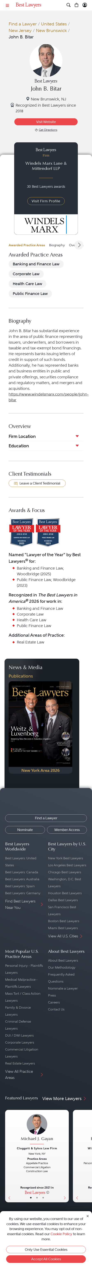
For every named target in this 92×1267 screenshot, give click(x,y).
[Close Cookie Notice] (87, 1215)
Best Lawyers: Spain (20, 886)
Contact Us (56, 1009)
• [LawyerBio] (37, 1197)
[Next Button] (65, 1156)
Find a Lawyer (23, 23)
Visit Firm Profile (46, 201)
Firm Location (22, 436)
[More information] (47, 1192)
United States (54, 23)
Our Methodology (61, 967)
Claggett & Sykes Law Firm (37, 1148)
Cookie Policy (61, 1234)
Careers (54, 1002)
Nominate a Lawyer (63, 988)
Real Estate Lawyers (20, 1063)
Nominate (25, 830)
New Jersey (20, 30)
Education (19, 445)
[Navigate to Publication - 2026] (40, 727)
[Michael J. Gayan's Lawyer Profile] (37, 1129)
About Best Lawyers (63, 960)
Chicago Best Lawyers (64, 872)
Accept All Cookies (46, 1259)
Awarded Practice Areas (27, 245)
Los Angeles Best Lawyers (67, 865)
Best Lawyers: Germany (22, 893)
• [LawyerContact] (43, 1197)
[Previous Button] (8, 1156)
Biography (57, 245)
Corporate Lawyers (19, 1042)
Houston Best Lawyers (65, 893)
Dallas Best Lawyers (63, 900)
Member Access (67, 830)
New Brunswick (51, 30)
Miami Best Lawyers (63, 928)
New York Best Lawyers (65, 858)
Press (52, 995)
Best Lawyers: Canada (21, 872)
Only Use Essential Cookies (46, 1249)
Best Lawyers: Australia (22, 879)
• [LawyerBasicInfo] (31, 1197)
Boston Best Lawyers (63, 921)
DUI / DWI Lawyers (19, 1035)
